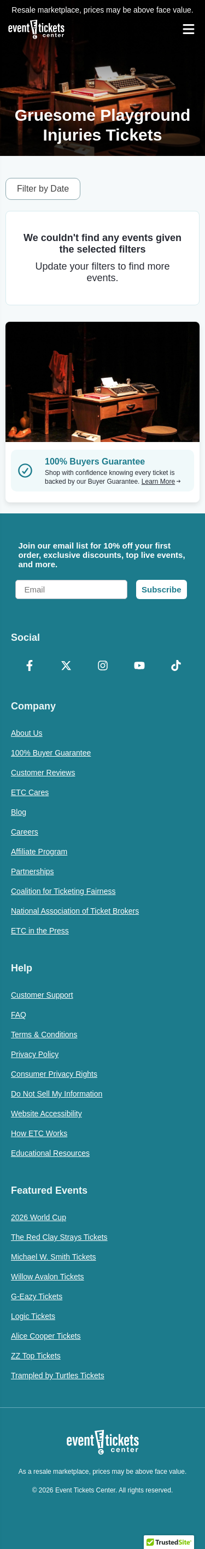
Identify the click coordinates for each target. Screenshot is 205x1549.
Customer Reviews (43, 772)
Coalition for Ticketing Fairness (63, 891)
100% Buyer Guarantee (51, 752)
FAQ (18, 1014)
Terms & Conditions (44, 1034)
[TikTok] (175, 667)
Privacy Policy (34, 1054)
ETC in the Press (40, 930)
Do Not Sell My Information (56, 1093)
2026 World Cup (38, 1217)
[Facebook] (29, 667)
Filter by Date (43, 188)
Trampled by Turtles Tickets (57, 1375)
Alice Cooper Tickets (46, 1336)
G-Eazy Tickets (36, 1296)
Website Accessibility (46, 1113)
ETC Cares (30, 792)
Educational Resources (50, 1153)
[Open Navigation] (188, 29)
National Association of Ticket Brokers (75, 911)
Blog (18, 812)
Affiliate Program (39, 851)
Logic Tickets (33, 1316)
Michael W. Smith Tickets (53, 1256)
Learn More (161, 481)
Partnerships (32, 871)
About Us (27, 733)
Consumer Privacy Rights (54, 1074)
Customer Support (42, 995)
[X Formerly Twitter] (66, 667)
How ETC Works (39, 1133)
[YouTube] (139, 667)
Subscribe (161, 589)
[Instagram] (102, 667)
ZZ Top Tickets (36, 1355)
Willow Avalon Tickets (47, 1276)
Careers (24, 831)
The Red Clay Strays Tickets (59, 1237)
